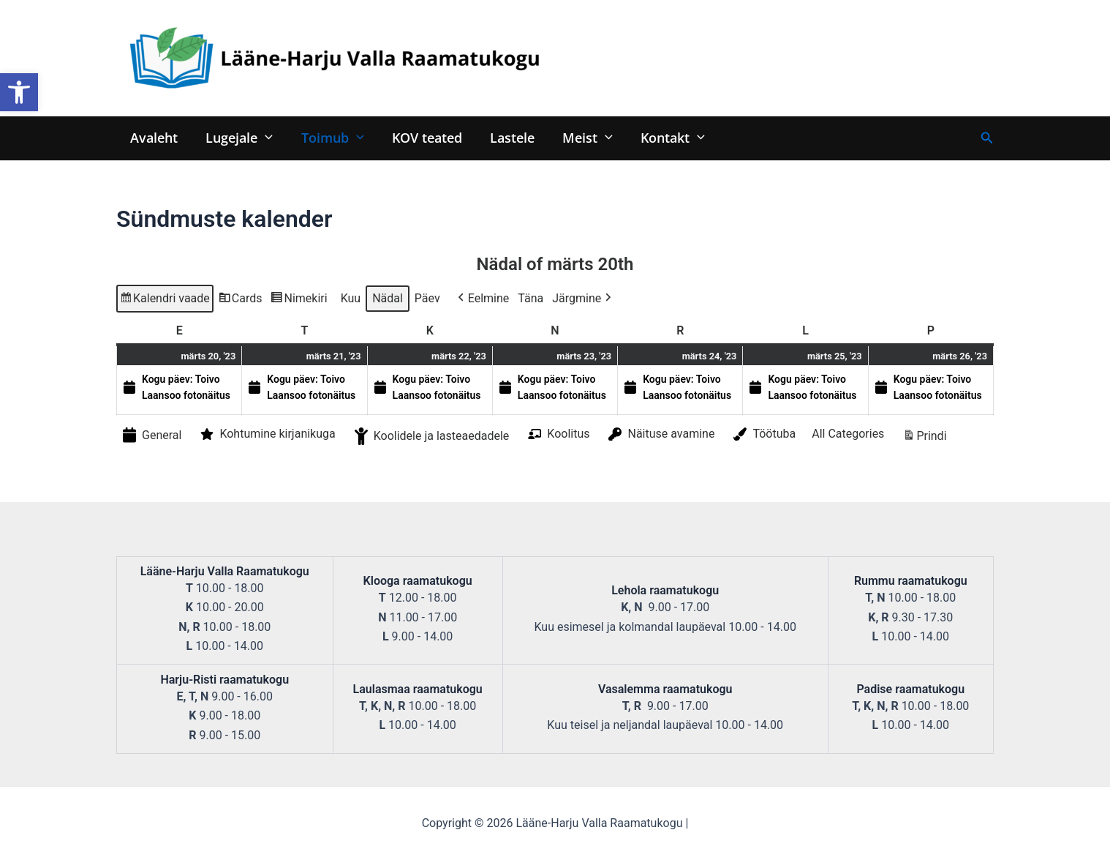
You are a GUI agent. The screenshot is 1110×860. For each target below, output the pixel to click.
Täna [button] (530, 298)
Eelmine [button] (482, 298)
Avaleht (153, 137)
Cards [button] (240, 300)
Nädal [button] (387, 298)
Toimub (328, 137)
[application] (263, 137)
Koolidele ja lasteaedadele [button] (431, 437)
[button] (19, 92)
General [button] (150, 435)
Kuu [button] (351, 298)
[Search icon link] (987, 138)
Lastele (505, 137)
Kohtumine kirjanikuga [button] (266, 435)
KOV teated (421, 137)
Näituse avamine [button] (659, 434)
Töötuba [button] (763, 434)
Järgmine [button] (583, 298)
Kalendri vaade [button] (164, 300)
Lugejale (237, 137)
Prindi (924, 439)
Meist (579, 137)
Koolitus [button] (557, 434)
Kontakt (662, 137)
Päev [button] (427, 298)
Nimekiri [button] (298, 300)
